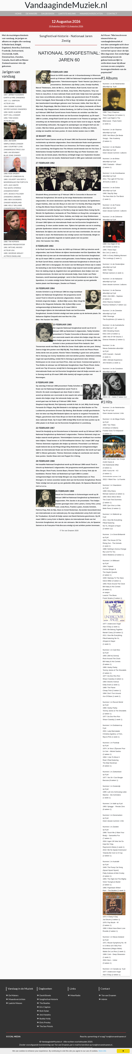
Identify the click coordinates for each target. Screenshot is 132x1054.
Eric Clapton (43, 1007)
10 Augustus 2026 (57, 26)
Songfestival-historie (47, 999)
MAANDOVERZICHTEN (91, 13)
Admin (103, 999)
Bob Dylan (43, 1011)
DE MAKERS (31, 13)
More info (102, 1051)
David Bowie (44, 995)
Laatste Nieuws (14, 1003)
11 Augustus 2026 (75, 26)
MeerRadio (74, 995)
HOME (18, 13)
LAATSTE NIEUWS (67, 13)
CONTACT (112, 13)
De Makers (12, 995)
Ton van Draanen (107, 995)
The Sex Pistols (45, 1026)
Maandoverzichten (15, 999)
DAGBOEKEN (47, 13)
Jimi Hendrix (44, 1014)
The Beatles (43, 1003)
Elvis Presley (44, 1022)
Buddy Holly (44, 1018)
